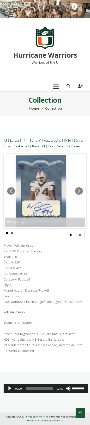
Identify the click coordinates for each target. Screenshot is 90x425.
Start (71, 235)
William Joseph (14, 312)
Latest (14, 140)
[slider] (39, 388)
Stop (80, 235)
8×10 (67, 140)
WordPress (57, 420)
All (5, 140)
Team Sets (55, 146)
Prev (11, 191)
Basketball (21, 146)
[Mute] (68, 388)
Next (79, 191)
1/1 (24, 140)
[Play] (9, 388)
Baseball (38, 146)
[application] (46, 388)
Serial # (35, 140)
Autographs (52, 140)
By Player (73, 146)
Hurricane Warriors (45, 55)
